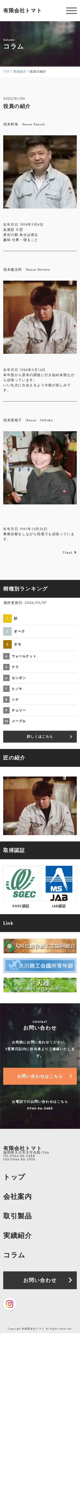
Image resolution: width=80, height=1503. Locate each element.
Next (70, 552)
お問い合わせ (40, 1280)
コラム (14, 1255)
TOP (6, 71)
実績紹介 (17, 1235)
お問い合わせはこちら (40, 1076)
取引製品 (17, 1216)
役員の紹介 (17, 106)
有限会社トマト (22, 10)
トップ (14, 1177)
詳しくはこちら (40, 736)
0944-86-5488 (40, 1108)
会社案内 (17, 1196)
